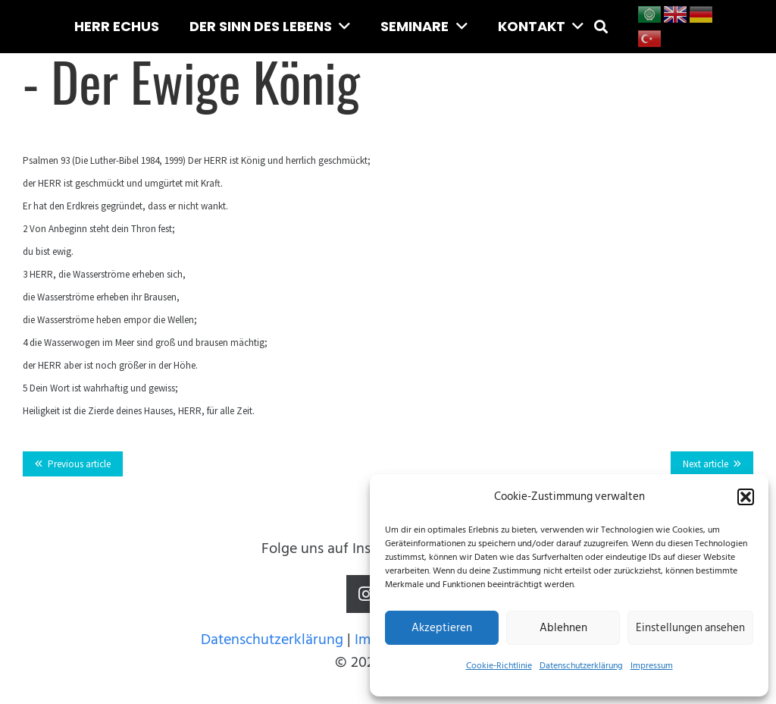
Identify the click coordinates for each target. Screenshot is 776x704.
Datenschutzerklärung (581, 665)
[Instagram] (365, 594)
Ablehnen (563, 627)
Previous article (79, 463)
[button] (745, 496)
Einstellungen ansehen (690, 627)
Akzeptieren (441, 627)
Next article (705, 463)
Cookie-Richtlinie (499, 665)
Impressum (651, 665)
